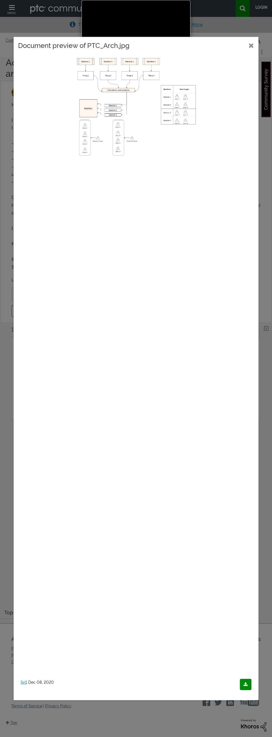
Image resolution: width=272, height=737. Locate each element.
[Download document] (245, 684)
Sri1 (24, 682)
